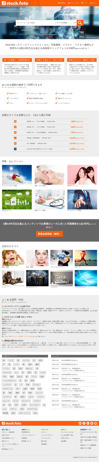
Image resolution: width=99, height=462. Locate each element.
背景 (29, 372)
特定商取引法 (26, 432)
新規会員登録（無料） (49, 234)
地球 (30, 364)
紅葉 (39, 389)
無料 (17, 393)
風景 (37, 364)
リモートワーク (24, 413)
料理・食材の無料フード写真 (88, 441)
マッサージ (7, 397)
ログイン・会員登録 (8, 432)
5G (10, 405)
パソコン (6, 368)
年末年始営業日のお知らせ (69, 360)
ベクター (37, 401)
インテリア (7, 385)
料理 (32, 380)
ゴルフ (31, 397)
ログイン (93, 3)
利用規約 (24, 438)
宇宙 (27, 385)
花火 (35, 413)
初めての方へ (6, 435)
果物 (32, 389)
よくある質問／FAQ (67, 435)
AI (44, 405)
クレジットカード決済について (10, 445)
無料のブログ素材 (85, 448)
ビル (4, 409)
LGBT (24, 405)
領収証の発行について (21, 347)
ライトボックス (46, 438)
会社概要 (63, 441)
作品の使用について (13, 87)
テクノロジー (34, 405)
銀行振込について (7, 449)
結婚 (25, 389)
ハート (16, 364)
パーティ (40, 397)
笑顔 (20, 368)
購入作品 (44, 441)
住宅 (22, 409)
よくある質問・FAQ (13, 302)
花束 (42, 376)
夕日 (16, 405)
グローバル (7, 372)
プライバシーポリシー (28, 435)
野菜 (30, 393)
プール (34, 376)
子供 (4, 376)
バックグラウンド (9, 380)
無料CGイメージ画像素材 (88, 445)
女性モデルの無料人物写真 (88, 437)
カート (84, 3)
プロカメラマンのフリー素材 (88, 433)
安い (18, 389)
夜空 (13, 413)
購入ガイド (5, 441)
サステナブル (32, 409)
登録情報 (44, 444)
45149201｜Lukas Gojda (90, 37)
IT (3, 364)
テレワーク (26, 401)
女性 (40, 360)
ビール (15, 401)
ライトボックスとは (67, 432)
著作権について (26, 441)
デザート (13, 409)
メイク (11, 360)
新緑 (11, 376)
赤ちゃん (29, 368)
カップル (26, 360)
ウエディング (7, 389)
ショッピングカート (47, 435)
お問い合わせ (65, 438)
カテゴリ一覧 (73, 3)
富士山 (19, 376)
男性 (10, 393)
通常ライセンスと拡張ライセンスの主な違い (22, 336)
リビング (39, 393)
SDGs (22, 397)
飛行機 (5, 413)
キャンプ (6, 401)
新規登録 (61, 3)
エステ (42, 372)
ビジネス (36, 385)
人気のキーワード (10, 356)
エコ (16, 372)
